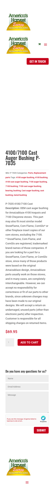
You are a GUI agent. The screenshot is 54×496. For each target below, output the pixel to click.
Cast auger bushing (30, 190)
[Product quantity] (9, 342)
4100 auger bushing (25, 177)
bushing (17, 190)
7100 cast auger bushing (30, 186)
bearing (9, 190)
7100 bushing (11, 186)
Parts (30, 173)
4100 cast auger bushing (16, 182)
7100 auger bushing (38, 182)
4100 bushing (41, 177)
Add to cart (29, 342)
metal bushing (20, 195)
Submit (41, 430)
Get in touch (38, 61)
